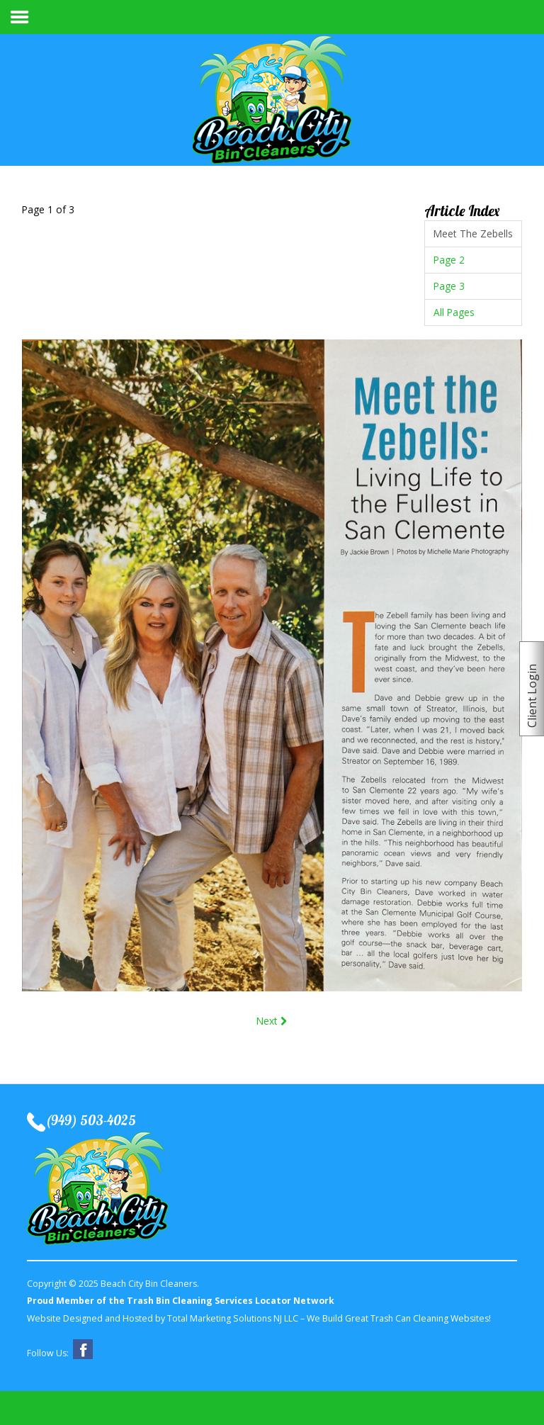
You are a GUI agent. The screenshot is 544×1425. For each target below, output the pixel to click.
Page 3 (449, 286)
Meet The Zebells (473, 233)
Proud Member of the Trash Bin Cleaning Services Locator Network (180, 1301)
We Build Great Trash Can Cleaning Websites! (399, 1318)
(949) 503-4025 (90, 1121)
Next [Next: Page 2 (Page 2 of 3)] (271, 1020)
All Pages (454, 312)
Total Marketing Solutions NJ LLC (232, 1318)
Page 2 (449, 259)
